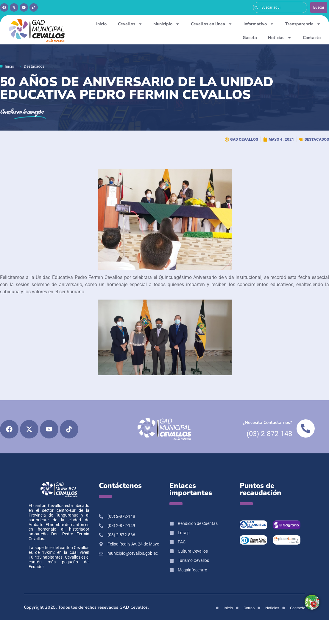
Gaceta (250, 38)
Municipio (166, 24)
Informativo (259, 24)
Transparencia (303, 24)
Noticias (279, 37)
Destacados (317, 139)
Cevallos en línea (211, 24)
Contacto (312, 38)
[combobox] (280, 7)
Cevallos (130, 24)
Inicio (101, 24)
